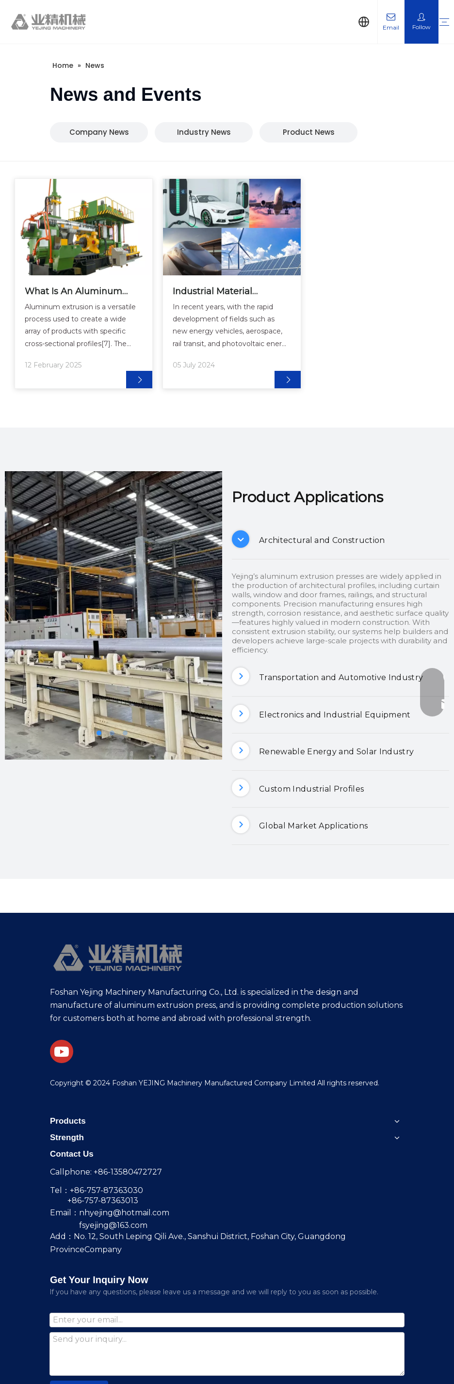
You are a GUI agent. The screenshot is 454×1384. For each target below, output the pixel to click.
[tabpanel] (84, 283)
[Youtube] (61, 1051)
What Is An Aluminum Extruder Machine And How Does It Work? (74, 292)
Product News (309, 132)
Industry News (204, 132)
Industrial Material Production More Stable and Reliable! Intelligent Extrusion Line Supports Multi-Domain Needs (224, 292)
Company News (99, 132)
